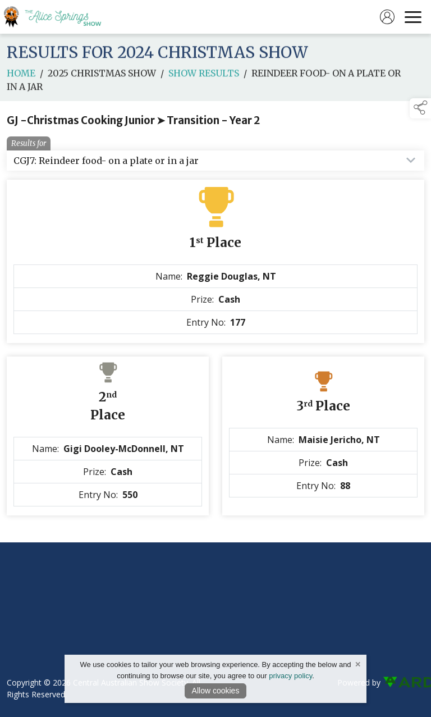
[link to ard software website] (403, 682)
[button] (420, 108)
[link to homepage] (59, 17)
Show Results (203, 79)
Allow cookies (216, 690)
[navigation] (413, 16)
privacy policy (290, 676)
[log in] (387, 17)
